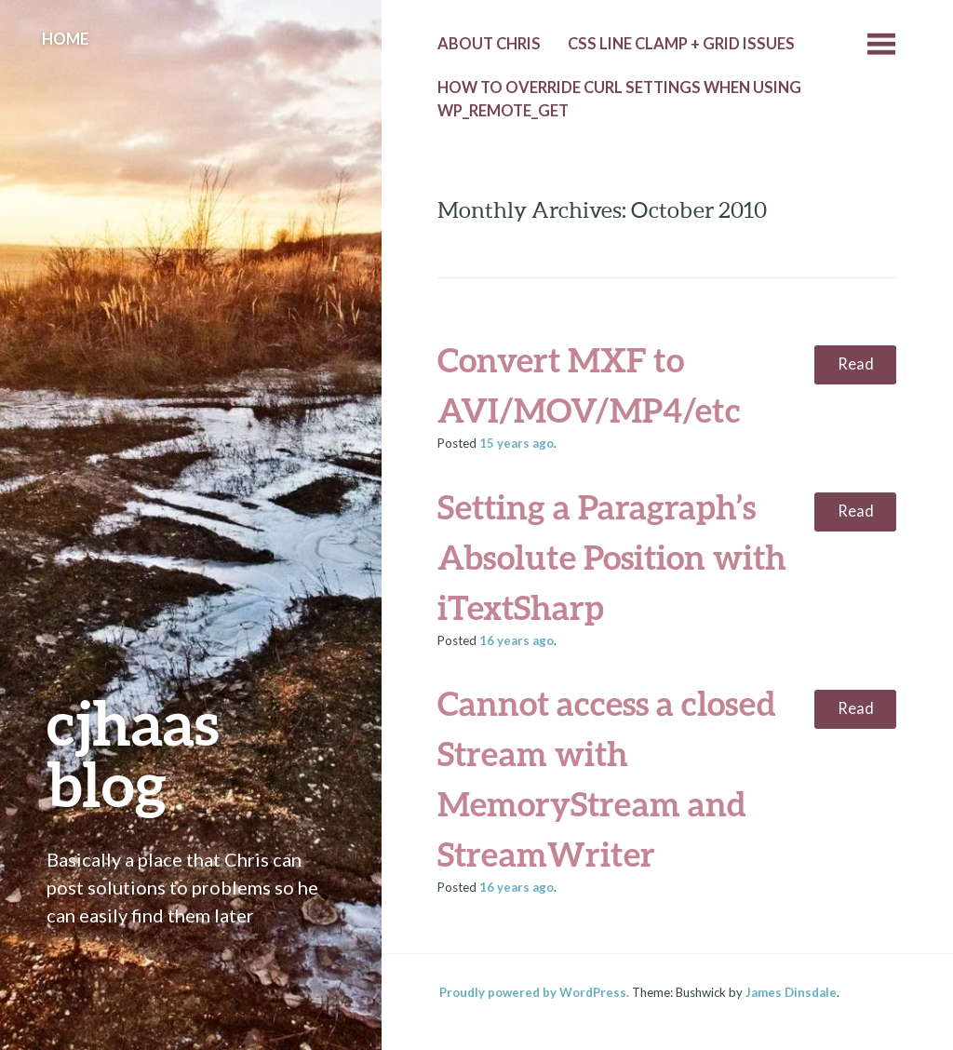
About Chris (489, 43)
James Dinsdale (791, 992)
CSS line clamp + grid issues (681, 43)
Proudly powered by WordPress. (534, 992)
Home (65, 39)
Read (856, 364)
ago (516, 443)
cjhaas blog (133, 752)
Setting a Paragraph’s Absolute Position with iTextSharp (611, 556)
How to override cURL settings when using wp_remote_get (619, 99)
